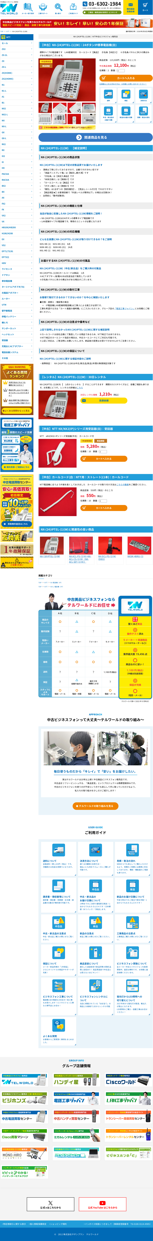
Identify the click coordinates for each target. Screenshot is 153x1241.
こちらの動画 (122, 484)
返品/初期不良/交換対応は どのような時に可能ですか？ (20, 401)
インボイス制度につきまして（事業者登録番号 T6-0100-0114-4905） (118, 1223)
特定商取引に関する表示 (14, 1223)
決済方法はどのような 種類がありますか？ (17, 383)
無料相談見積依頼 (130, 10)
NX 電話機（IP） (56, 582)
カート (145, 10)
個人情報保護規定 (38, 1223)
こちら (80, 387)
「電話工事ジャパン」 (124, 308)
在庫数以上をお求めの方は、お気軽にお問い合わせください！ (123, 84)
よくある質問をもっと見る (17, 410)
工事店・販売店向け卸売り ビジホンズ (102, 12)
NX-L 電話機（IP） (57, 586)
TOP (2, 31)
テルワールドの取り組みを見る (96, 806)
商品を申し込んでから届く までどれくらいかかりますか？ (19, 393)
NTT (7, 31)
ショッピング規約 (58, 1223)
